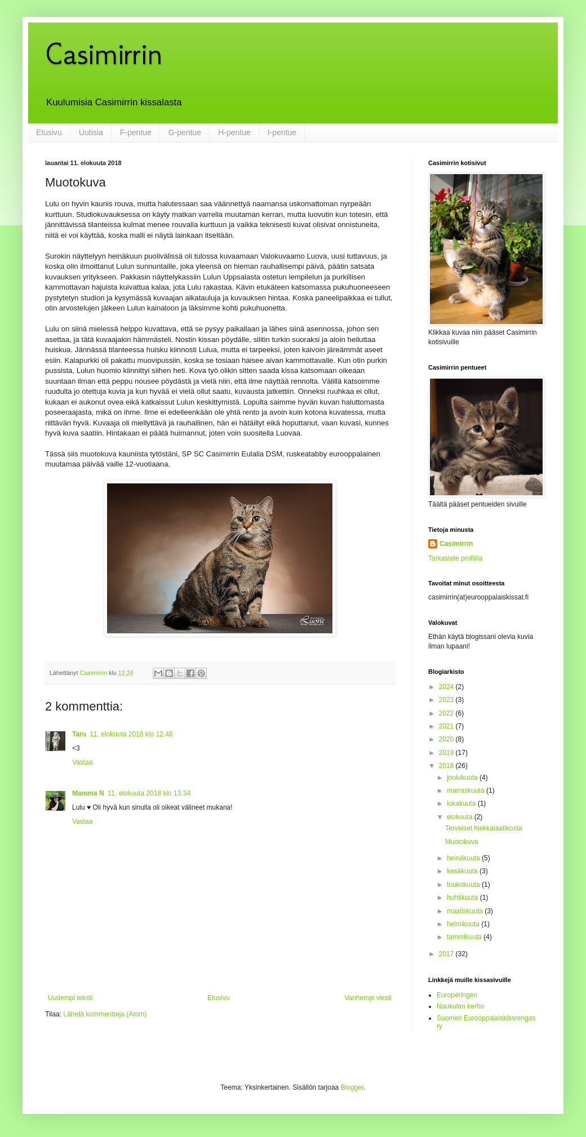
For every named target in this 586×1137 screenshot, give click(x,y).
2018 (447, 766)
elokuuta (460, 817)
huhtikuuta (463, 897)
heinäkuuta (464, 858)
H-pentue (234, 132)
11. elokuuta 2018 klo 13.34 (149, 793)
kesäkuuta (463, 871)
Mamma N (88, 793)
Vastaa (82, 762)
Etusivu (49, 132)
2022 (447, 713)
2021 (447, 726)
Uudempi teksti (70, 998)
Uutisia (91, 132)
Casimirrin (103, 54)
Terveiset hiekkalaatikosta (483, 828)
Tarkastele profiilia (455, 558)
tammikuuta (465, 937)
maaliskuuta (466, 911)
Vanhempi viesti (368, 998)
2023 (447, 700)
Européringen (457, 995)
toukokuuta (464, 885)
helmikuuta (464, 924)
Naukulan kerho (460, 1006)
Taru (79, 734)
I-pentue (282, 132)
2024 (447, 687)
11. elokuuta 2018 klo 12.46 (131, 734)
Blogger (352, 1087)
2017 (447, 954)
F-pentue (136, 132)
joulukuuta (463, 777)
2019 (447, 753)
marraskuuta (466, 790)
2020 (447, 739)
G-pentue (184, 132)
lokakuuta (462, 803)
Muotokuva (461, 842)
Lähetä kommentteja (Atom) (104, 1014)
